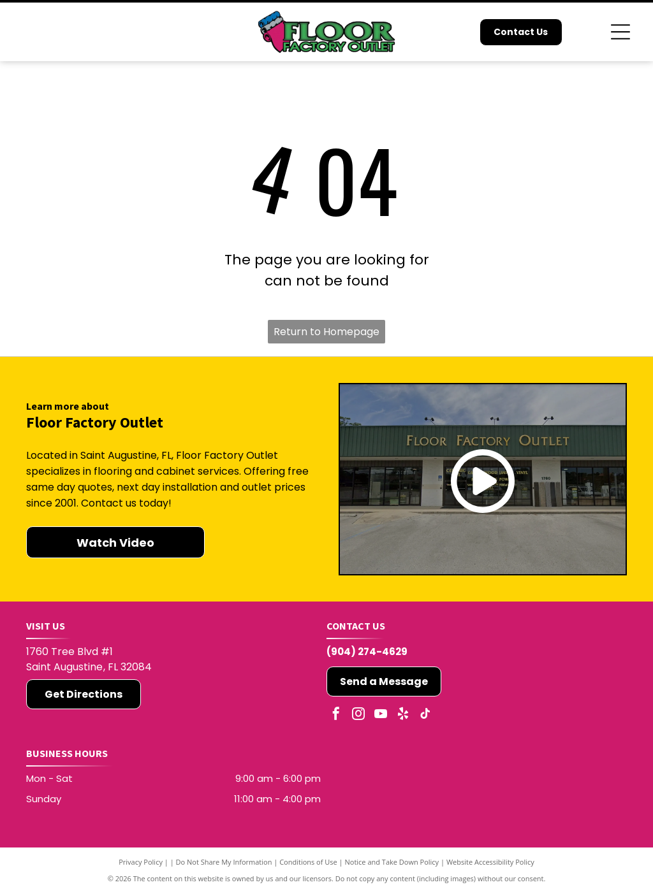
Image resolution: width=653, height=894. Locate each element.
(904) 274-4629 (366, 651)
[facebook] (336, 715)
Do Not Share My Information (224, 862)
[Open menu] (620, 31)
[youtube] (380, 715)
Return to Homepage (326, 331)
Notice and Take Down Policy (392, 862)
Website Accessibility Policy (490, 862)
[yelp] (403, 715)
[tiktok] (425, 715)
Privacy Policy (141, 862)
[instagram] (358, 715)
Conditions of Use (308, 862)
